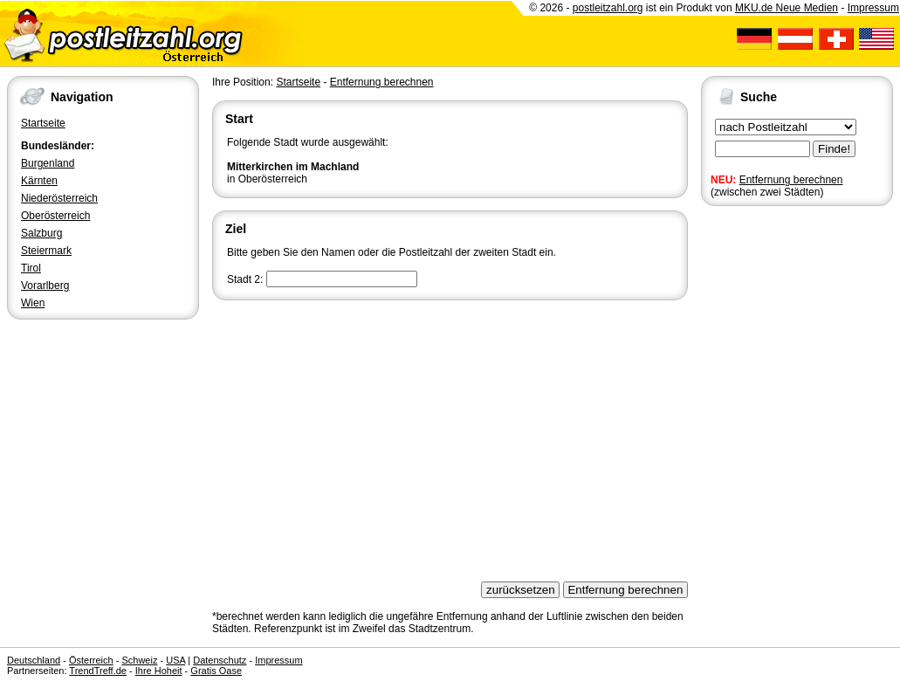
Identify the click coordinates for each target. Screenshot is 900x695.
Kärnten (39, 181)
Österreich (91, 660)
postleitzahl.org (608, 8)
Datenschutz (219, 660)
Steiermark (46, 250)
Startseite (43, 123)
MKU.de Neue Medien (786, 8)
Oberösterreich (55, 216)
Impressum (873, 8)
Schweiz (139, 660)
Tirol (31, 268)
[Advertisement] (450, 435)
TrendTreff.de (98, 670)
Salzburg (41, 233)
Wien (33, 303)
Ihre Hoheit (158, 670)
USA (175, 660)
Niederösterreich (59, 198)
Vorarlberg (45, 285)
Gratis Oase (216, 670)
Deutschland (33, 660)
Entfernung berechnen (791, 180)
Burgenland (47, 163)
